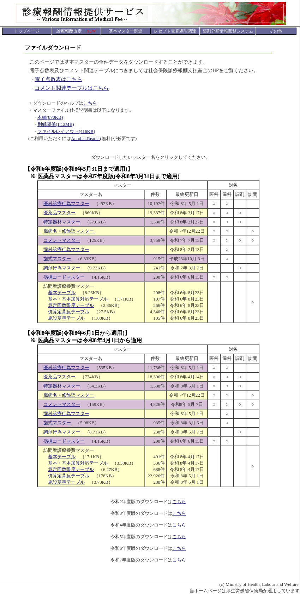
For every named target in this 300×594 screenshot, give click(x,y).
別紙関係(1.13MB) (55, 124)
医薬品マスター (59, 212)
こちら (90, 103)
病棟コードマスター (64, 277)
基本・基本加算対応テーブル (78, 299)
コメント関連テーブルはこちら (72, 88)
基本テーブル (62, 292)
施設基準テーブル (66, 318)
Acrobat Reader (85, 138)
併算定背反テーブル (68, 311)
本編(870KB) (50, 117)
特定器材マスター (61, 222)
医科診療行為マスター (66, 203)
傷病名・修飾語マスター (68, 231)
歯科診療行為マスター (66, 249)
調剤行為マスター (61, 267)
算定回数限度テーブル (71, 305)
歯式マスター (57, 258)
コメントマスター (61, 240)
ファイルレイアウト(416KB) (66, 131)
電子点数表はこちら (58, 79)
